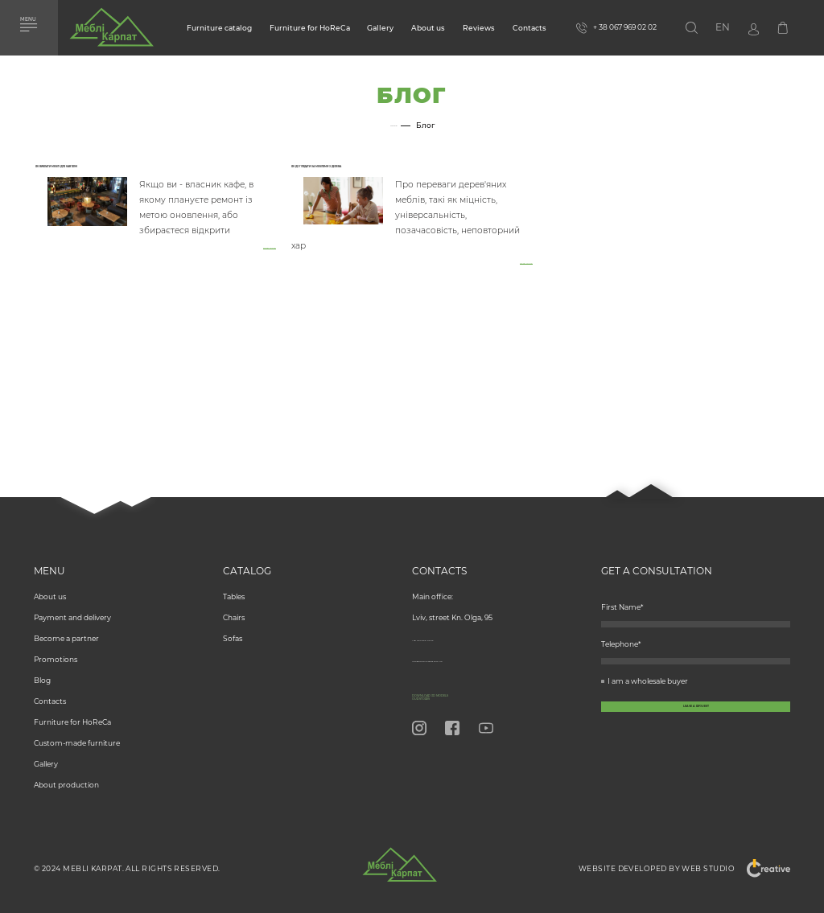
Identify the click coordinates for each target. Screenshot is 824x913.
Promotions (55, 641)
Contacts (529, 27)
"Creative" (761, 868)
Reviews (479, 27)
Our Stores (444, 695)
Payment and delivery (72, 599)
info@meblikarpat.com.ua (458, 641)
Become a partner (66, 620)
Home (393, 125)
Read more (256, 258)
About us (428, 27)
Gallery (380, 27)
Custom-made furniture (77, 725)
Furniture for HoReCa (310, 27)
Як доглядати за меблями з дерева (384, 170)
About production (66, 767)
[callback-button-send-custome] (695, 741)
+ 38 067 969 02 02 (444, 620)
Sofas (232, 620)
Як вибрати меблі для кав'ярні (115, 170)
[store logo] (111, 31)
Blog (42, 662)
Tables (234, 578)
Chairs (234, 599)
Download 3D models (474, 683)
